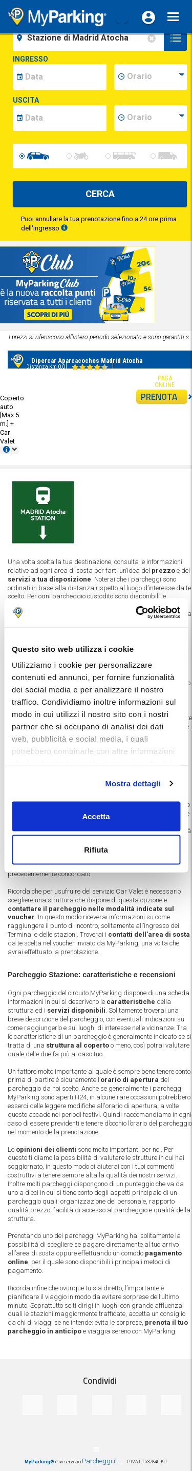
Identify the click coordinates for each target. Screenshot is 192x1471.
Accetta (96, 815)
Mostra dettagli (132, 783)
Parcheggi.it (99, 1461)
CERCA (100, 193)
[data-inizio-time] (156, 77)
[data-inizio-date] (65, 77)
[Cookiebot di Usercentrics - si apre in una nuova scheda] (136, 613)
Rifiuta (96, 849)
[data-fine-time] (156, 118)
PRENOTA (164, 396)
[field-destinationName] (90, 38)
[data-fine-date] (65, 118)
